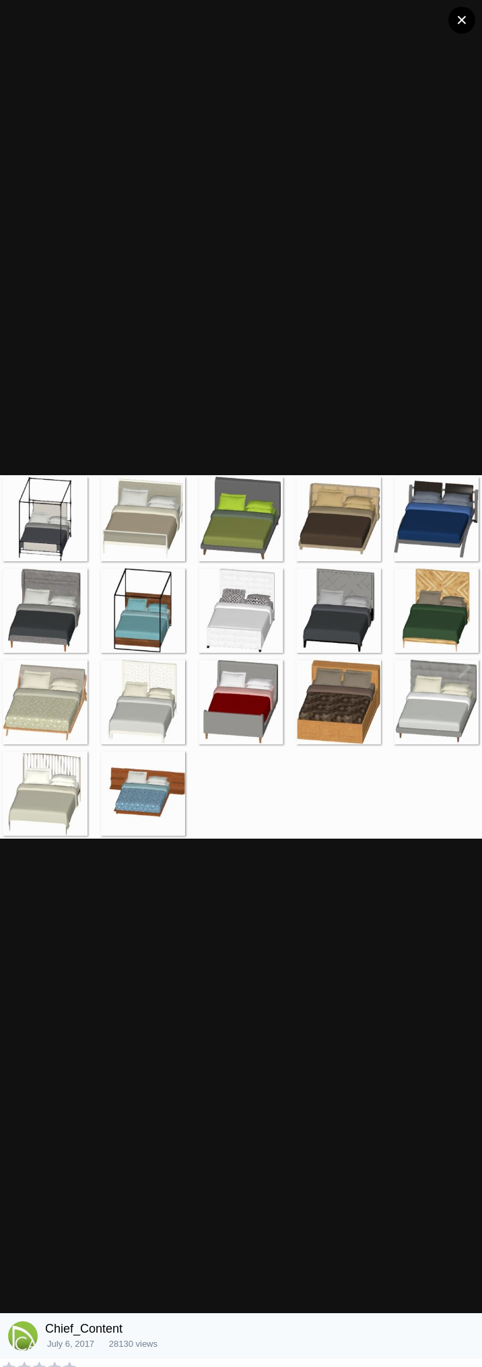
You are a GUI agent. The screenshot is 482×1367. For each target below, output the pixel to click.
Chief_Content (84, 1328)
